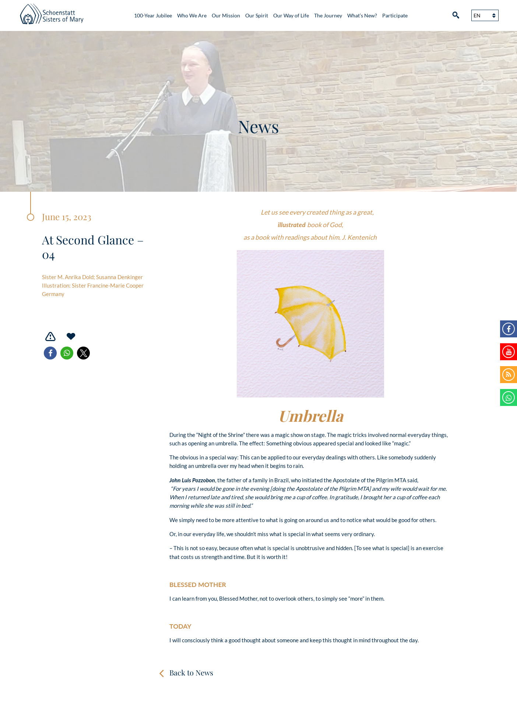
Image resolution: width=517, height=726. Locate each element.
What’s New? (362, 13)
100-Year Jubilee (153, 13)
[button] (50, 353)
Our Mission (226, 13)
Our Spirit (256, 13)
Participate (395, 13)
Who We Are (192, 13)
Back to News (191, 672)
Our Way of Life (291, 13)
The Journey (328, 13)
